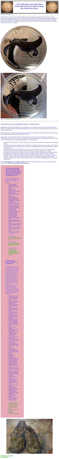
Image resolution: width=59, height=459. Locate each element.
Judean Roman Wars (13, 350)
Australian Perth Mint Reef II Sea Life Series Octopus (13, 306)
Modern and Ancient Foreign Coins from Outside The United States (15, 238)
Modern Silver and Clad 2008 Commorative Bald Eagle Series (14, 229)
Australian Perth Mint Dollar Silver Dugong (13, 322)
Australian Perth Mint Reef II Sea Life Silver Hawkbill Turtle (13, 302)
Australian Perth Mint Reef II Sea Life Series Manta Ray (13, 317)
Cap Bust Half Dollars (13, 202)
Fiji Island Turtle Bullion (14, 339)
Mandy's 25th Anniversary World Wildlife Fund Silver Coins (14, 244)
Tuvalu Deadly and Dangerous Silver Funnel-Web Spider (14, 392)
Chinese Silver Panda (13, 336)
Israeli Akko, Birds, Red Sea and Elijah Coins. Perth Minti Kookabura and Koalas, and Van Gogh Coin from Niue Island (13, 405)
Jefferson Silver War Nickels (14, 191)
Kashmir (10, 352)
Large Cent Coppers (13, 184)
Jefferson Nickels (12, 190)
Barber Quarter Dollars (13, 197)
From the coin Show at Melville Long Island (13, 251)
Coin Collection (4, 457)
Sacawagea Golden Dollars (14, 220)
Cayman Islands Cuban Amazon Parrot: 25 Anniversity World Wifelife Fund (13, 333)
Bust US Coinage (12, 249)
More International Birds (13, 413)
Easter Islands (11, 338)
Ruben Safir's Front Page (7, 455)
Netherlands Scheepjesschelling (12, 357)
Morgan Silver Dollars (13, 215)
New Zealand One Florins (14, 367)
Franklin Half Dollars (13, 212)
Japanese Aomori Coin (13, 349)
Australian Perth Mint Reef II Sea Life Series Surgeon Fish (13, 313)
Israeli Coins (11, 348)
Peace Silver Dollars (13, 216)
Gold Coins (11, 231)
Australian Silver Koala (13, 297)
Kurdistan (10, 354)
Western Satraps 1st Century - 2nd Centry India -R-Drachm (13, 399)
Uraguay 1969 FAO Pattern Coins (12, 395)
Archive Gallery (10, 119)
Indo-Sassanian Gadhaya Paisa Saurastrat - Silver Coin (13, 345)
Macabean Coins (12, 355)
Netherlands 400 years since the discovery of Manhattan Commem (13, 363)
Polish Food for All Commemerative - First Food (13, 382)
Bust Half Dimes (12, 192)
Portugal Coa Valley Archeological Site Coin (13, 379)
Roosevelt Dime (12, 196)
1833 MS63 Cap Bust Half (14, 207)
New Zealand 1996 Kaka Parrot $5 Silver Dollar (14, 372)
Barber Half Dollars (12, 210)
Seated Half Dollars (12, 208)
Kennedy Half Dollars (13, 213)
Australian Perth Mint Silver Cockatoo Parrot (13, 320)
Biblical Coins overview (13, 296)
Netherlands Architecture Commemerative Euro (14, 360)
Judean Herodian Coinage (14, 351)
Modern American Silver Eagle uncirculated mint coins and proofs (15, 225)
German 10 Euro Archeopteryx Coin (12, 342)
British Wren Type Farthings (12, 327)
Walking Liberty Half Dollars (14, 211)
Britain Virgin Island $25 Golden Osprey (14, 330)
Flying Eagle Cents (12, 185)
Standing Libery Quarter (13, 199)
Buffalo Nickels (12, 189)
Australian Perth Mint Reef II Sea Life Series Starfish (13, 309)
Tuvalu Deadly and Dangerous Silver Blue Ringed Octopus (13, 389)
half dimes (11, 412)
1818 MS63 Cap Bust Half (14, 206)
